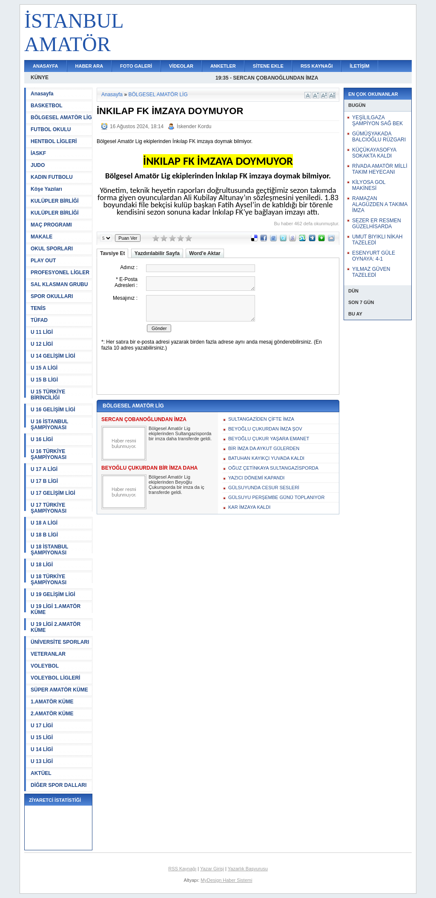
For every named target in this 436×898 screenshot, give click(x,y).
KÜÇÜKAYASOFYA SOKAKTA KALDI (374, 153)
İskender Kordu (194, 126)
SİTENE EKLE (268, 66)
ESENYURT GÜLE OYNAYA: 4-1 (373, 256)
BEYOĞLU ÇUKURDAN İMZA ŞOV (265, 428)
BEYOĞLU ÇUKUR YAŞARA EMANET (268, 438)
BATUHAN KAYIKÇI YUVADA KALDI (266, 458)
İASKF (38, 153)
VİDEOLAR (181, 66)
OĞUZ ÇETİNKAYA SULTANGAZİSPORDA (273, 468)
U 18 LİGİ (42, 565)
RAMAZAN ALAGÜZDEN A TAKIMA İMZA (379, 204)
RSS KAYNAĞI (317, 66)
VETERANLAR (48, 654)
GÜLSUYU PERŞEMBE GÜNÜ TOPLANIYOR (276, 497)
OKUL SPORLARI (52, 249)
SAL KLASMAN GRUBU (59, 284)
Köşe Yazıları (46, 189)
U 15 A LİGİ (44, 368)
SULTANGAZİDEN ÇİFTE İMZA (261, 419)
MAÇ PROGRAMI (51, 225)
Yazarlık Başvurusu (248, 868)
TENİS (38, 308)
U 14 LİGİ (42, 749)
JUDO (38, 165)
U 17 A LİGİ (44, 469)
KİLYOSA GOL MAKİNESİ (368, 185)
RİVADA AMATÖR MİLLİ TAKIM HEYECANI (379, 169)
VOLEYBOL (45, 666)
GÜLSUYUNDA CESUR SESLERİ (263, 487)
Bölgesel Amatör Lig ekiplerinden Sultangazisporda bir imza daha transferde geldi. (180, 433)
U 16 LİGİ (42, 439)
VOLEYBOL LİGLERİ (55, 678)
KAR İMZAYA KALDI (249, 507)
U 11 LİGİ (42, 332)
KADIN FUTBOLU (52, 177)
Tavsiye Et (112, 253)
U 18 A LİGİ (44, 523)
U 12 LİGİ (42, 344)
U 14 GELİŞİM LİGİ (53, 356)
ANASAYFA (45, 66)
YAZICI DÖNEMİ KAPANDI (256, 477)
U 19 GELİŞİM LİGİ (53, 594)
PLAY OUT (43, 261)
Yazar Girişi (212, 868)
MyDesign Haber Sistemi (226, 880)
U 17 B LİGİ (44, 481)
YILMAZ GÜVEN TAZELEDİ (371, 272)
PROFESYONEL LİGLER (60, 272)
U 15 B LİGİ (44, 380)
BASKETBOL (47, 106)
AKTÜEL (41, 773)
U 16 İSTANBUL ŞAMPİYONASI (49, 424)
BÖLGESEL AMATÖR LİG (61, 117)
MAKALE (41, 237)
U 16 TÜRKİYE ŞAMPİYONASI (48, 454)
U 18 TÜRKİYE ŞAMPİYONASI (48, 579)
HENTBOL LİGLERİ (54, 141)
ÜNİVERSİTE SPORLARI (60, 642)
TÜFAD (39, 320)
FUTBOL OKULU (51, 129)
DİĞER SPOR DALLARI (58, 785)
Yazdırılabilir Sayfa (157, 253)
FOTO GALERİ (136, 66)
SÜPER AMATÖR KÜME (59, 690)
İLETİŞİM (359, 66)
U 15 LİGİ (42, 737)
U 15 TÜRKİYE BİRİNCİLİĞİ (48, 395)
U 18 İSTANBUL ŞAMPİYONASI (49, 550)
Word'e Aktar (205, 253)
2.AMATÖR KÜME (52, 714)
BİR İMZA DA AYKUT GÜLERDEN (263, 448)
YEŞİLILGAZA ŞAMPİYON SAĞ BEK (377, 120)
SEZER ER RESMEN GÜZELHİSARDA (376, 224)
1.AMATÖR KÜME (52, 702)
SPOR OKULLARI (52, 296)
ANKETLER (223, 66)
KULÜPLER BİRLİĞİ (55, 201)
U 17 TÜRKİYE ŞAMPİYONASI (48, 508)
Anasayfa (42, 94)
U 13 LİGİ (42, 761)
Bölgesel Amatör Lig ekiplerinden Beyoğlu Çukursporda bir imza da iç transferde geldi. (176, 484)
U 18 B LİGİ (44, 535)
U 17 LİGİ (42, 726)
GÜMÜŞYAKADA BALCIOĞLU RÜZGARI (379, 137)
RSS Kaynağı (182, 868)
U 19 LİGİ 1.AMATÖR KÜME (55, 609)
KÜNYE (40, 77)
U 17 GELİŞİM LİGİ (53, 493)
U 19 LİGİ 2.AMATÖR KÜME (55, 627)
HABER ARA (89, 66)
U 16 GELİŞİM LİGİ (53, 410)
